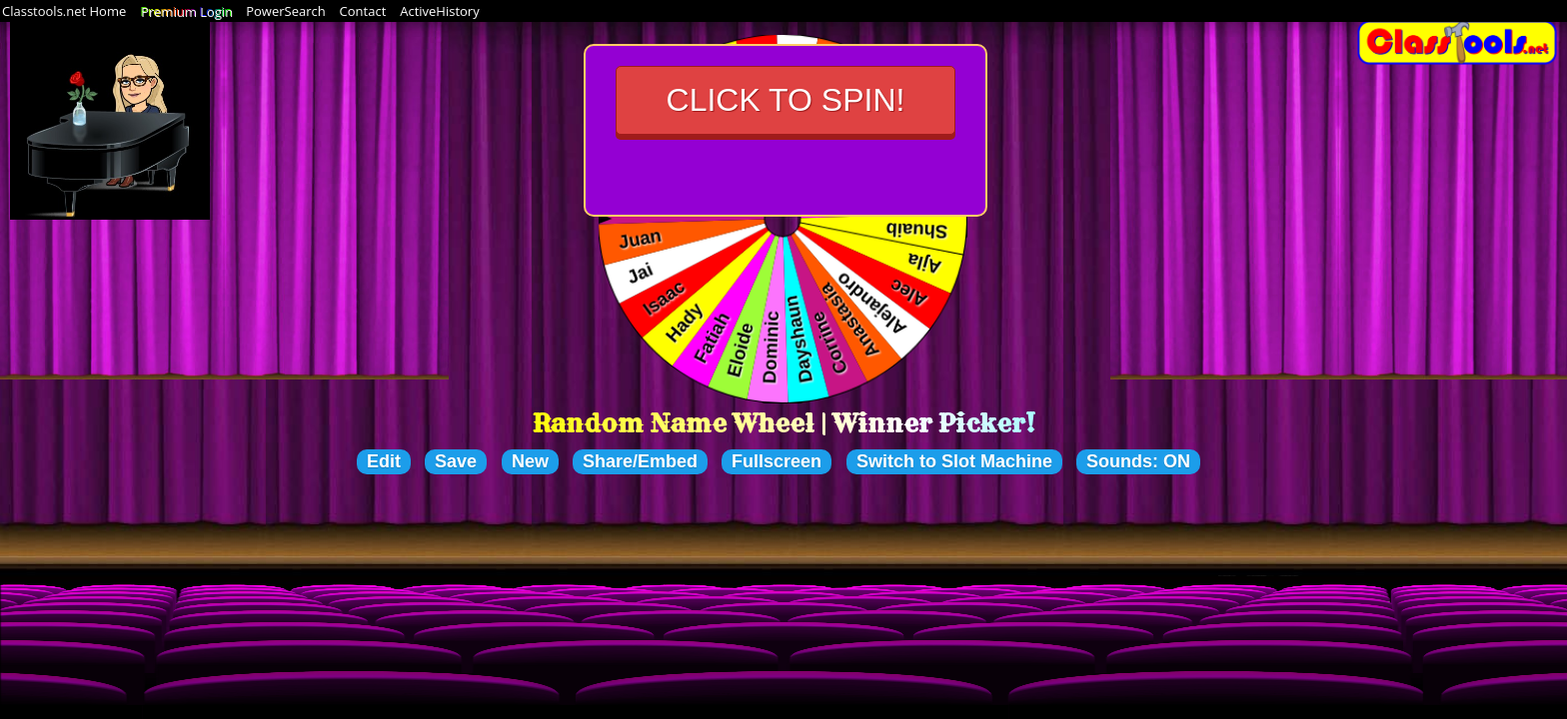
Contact (363, 11)
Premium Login (186, 11)
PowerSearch (286, 11)
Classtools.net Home (64, 11)
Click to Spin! (786, 100)
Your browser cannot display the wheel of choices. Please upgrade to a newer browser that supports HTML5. (783, 219)
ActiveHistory (440, 11)
